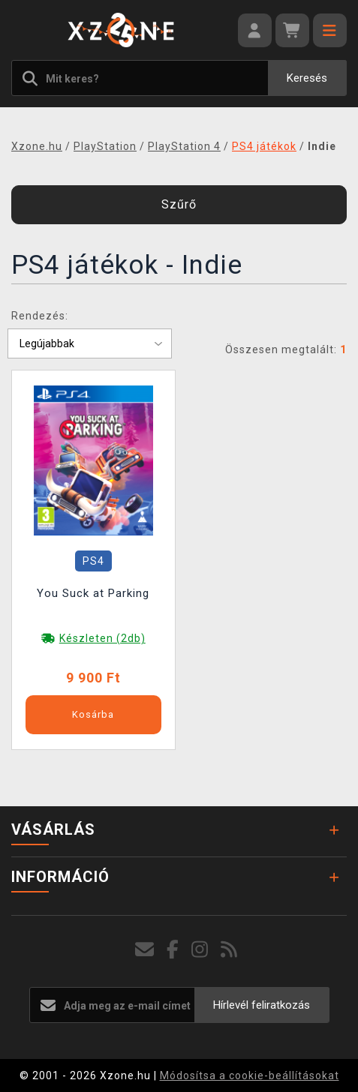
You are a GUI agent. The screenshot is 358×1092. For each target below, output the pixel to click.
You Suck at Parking (93, 593)
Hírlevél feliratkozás (261, 1005)
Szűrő (179, 204)
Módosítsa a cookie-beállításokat (249, 1076)
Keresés (307, 78)
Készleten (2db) (102, 638)
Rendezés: (39, 316)
